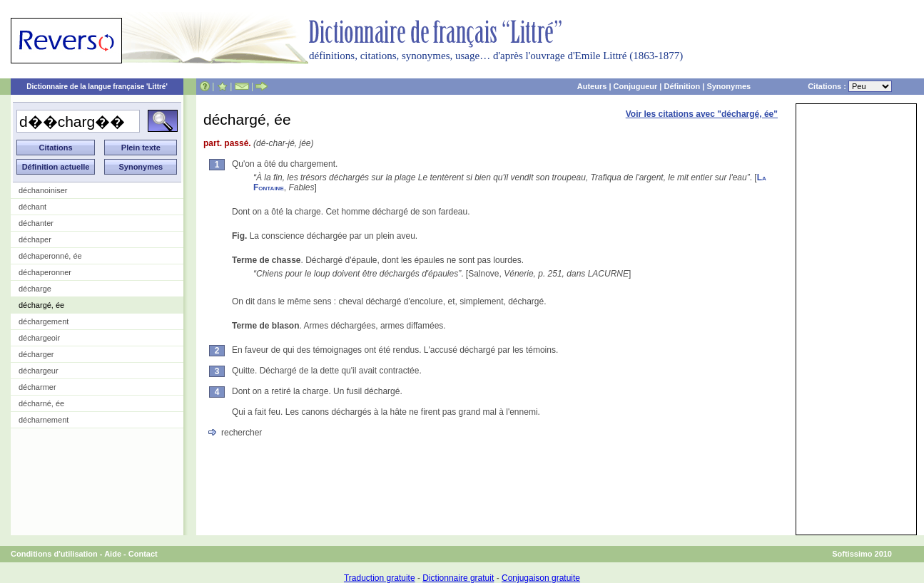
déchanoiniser (43, 190)
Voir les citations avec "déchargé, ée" (702, 114)
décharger (36, 354)
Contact (143, 554)
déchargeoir (39, 338)
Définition (682, 86)
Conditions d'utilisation (54, 554)
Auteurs (592, 86)
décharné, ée (41, 403)
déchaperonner (45, 272)
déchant (32, 206)
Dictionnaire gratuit (458, 578)
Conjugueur (636, 86)
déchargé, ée (41, 305)
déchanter (36, 223)
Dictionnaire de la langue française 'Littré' (97, 87)
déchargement (43, 321)
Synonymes (728, 86)
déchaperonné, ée (50, 256)
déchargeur (39, 370)
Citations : (850, 86)
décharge (35, 288)
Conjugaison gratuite (541, 578)
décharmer (37, 387)
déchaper (35, 239)
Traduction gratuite (379, 578)
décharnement (43, 420)
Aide (112, 554)
